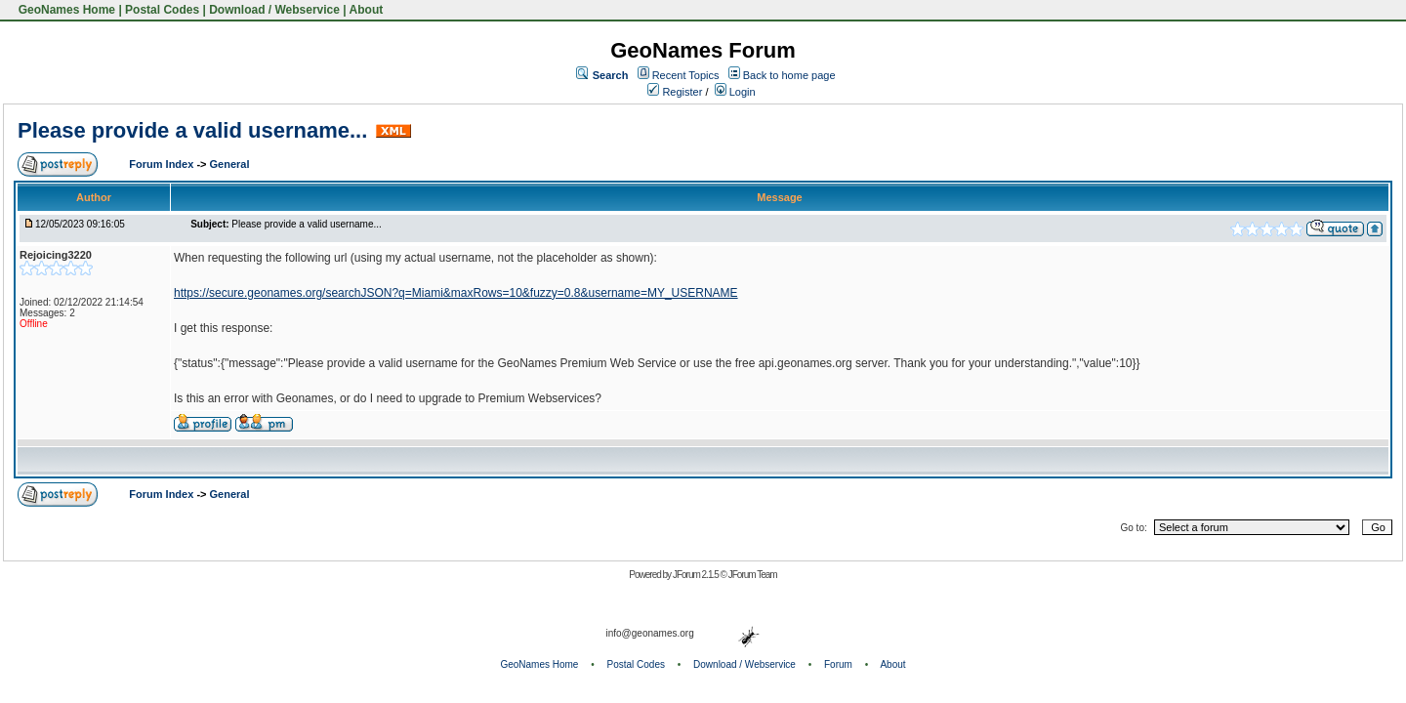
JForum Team (752, 574)
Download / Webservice (274, 10)
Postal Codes (162, 10)
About (367, 10)
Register (674, 92)
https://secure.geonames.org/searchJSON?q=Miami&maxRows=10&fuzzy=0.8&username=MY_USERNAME (456, 293)
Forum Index (162, 164)
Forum (838, 664)
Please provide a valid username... (192, 130)
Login (735, 92)
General (230, 164)
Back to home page (789, 75)
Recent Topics (686, 75)
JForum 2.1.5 (697, 574)
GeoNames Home (65, 10)
